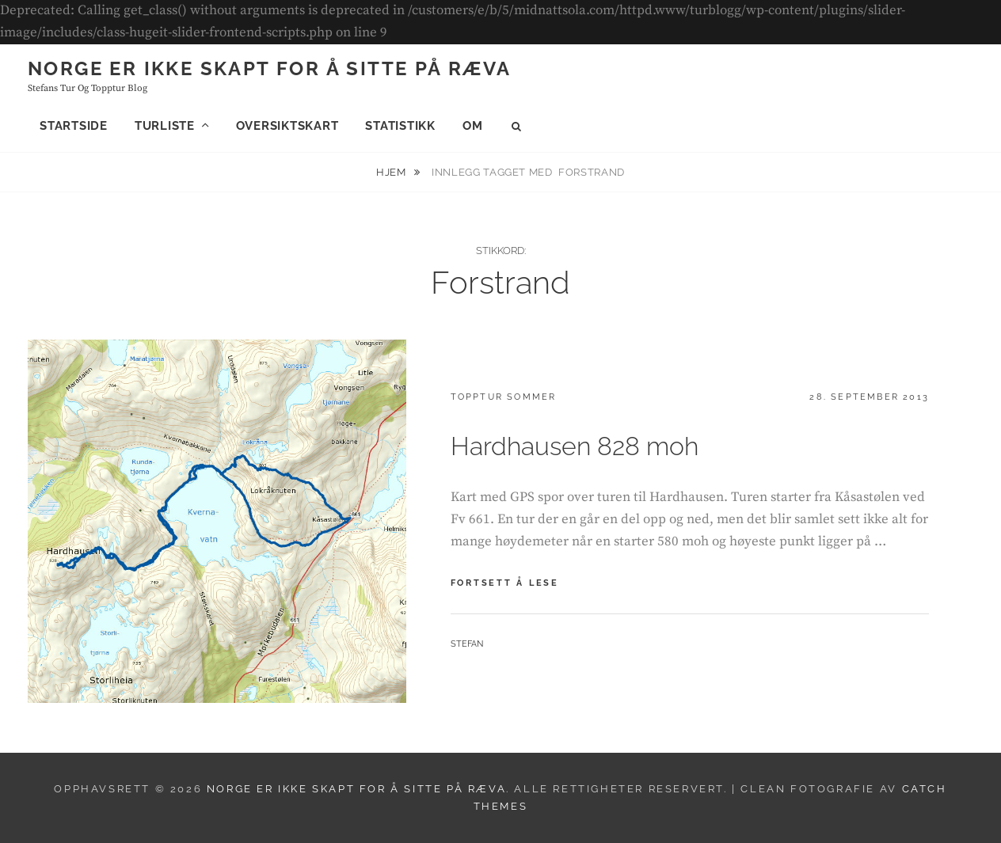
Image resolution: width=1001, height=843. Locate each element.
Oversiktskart (287, 126)
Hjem (392, 172)
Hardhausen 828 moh (574, 446)
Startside (74, 126)
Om (472, 126)
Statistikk (400, 126)
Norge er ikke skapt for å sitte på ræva (270, 68)
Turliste (165, 126)
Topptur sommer (504, 397)
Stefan (467, 644)
